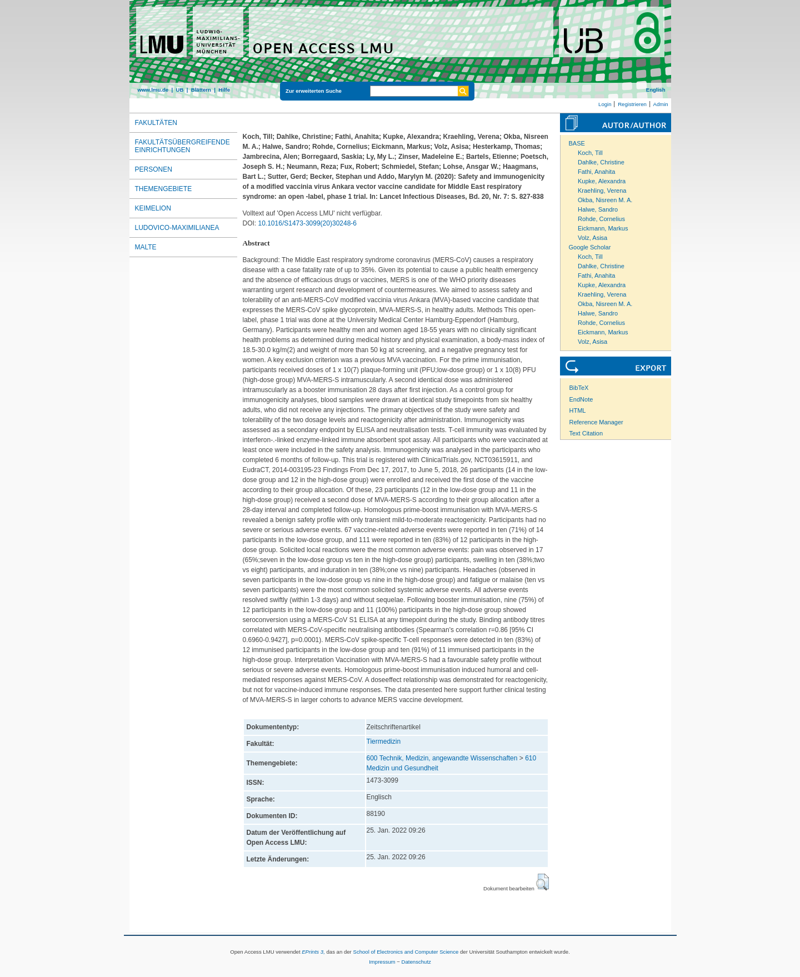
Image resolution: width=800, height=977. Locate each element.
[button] (542, 882)
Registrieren (632, 104)
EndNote (581, 399)
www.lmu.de (153, 90)
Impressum (382, 962)
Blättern (201, 90)
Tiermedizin (384, 741)
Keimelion (153, 208)
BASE (577, 143)
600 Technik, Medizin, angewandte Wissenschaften (442, 758)
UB (179, 90)
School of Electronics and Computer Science (405, 952)
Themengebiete (163, 189)
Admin (660, 104)
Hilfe (224, 90)
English (656, 90)
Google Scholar (590, 247)
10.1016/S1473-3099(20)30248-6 (307, 223)
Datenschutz (416, 962)
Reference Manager (596, 422)
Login (604, 104)
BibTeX (579, 387)
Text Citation (586, 433)
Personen (153, 169)
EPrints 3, (313, 952)
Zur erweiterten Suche (314, 91)
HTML (577, 410)
